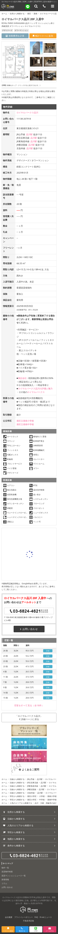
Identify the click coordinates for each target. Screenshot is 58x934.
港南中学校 (52, 799)
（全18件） (29, 705)
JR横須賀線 (31, 789)
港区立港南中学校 (25, 424)
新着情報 (5, 879)
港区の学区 (32, 796)
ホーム (4, 13)
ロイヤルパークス (36, 392)
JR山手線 (30, 779)
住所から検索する (17, 13)
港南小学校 (52, 796)
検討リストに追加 (43, 35)
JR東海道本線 (32, 786)
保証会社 (22, 378)
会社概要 (8, 917)
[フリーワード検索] (36, 6)
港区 (29, 13)
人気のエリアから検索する (21, 803)
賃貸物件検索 (7, 871)
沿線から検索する (17, 779)
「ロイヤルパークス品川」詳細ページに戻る (29, 717)
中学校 (42, 799)
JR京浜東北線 (32, 782)
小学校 (42, 796)
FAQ (36, 917)
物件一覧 (5, 867)
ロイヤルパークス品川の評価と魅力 (35, 388)
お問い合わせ (29, 629)
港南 (35, 13)
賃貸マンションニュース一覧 (14, 875)
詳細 (47, 651)
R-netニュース (46, 917)
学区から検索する (17, 796)
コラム (4, 883)
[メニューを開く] (52, 6)
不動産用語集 (28, 920)
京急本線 (31, 793)
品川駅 (29, 134)
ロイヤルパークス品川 (27, 112)
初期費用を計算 (15, 35)
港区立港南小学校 (25, 420)
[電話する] (44, 6)
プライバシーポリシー (23, 917)
